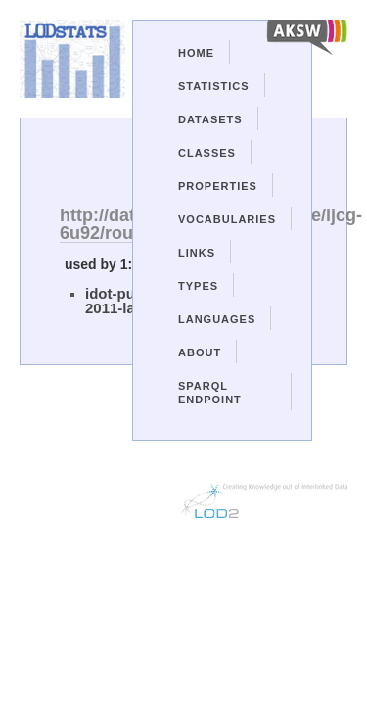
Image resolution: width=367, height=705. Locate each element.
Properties (217, 186)
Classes (207, 153)
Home (196, 53)
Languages (216, 319)
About (199, 352)
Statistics (214, 86)
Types (198, 286)
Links (196, 252)
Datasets (210, 119)
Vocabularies (227, 219)
